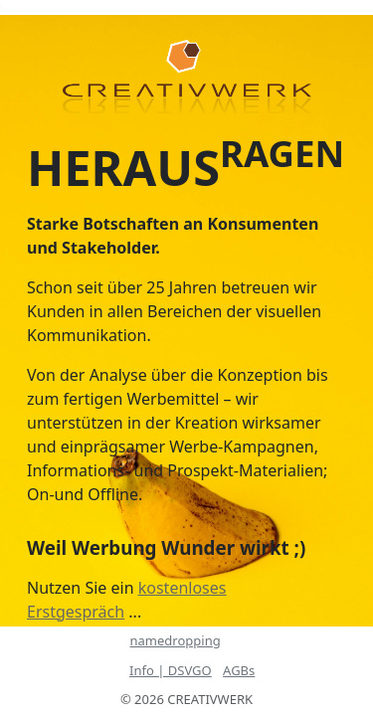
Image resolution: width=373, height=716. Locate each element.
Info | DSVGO (170, 670)
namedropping (175, 640)
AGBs (239, 670)
